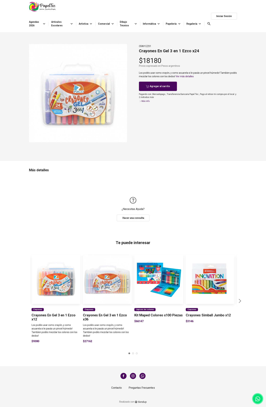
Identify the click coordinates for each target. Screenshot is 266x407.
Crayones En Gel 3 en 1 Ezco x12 (53, 317)
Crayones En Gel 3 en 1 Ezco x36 (105, 317)
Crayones (37, 309)
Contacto (116, 387)
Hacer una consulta (133, 218)
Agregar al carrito (158, 86)
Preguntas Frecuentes (142, 387)
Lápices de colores (145, 309)
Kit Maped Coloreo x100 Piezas (158, 315)
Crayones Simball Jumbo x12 (208, 315)
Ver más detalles (185, 76)
